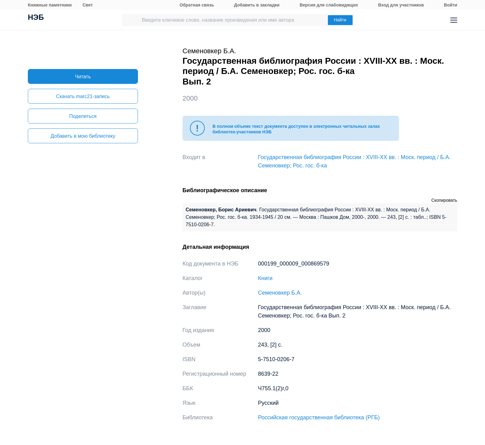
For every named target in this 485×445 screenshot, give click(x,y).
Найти (340, 19)
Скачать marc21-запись (82, 96)
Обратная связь (197, 4)
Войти (450, 4)
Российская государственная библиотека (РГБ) (319, 417)
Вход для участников (401, 4)
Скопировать (444, 200)
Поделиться (83, 116)
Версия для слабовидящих (329, 4)
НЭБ (36, 18)
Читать (83, 76)
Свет (88, 4)
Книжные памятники (50, 4)
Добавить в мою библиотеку (82, 136)
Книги (265, 278)
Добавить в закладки (257, 4)
